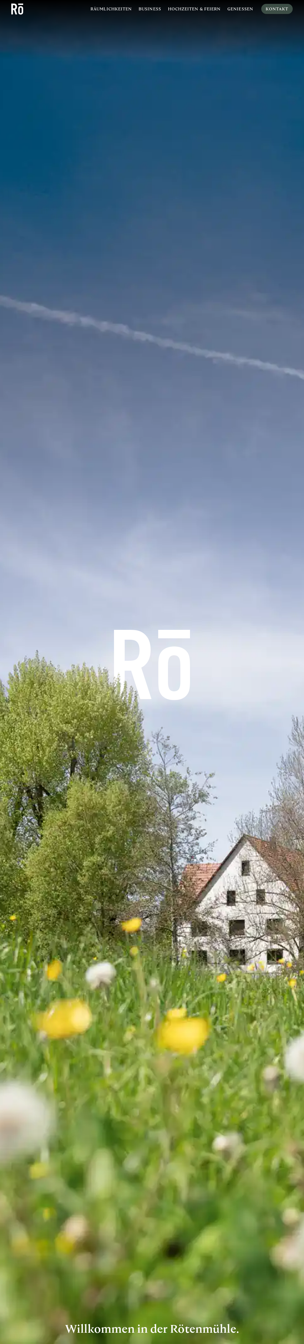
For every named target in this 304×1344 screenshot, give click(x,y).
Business (150, 9)
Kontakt (277, 9)
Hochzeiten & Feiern (194, 9)
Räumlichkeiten (111, 9)
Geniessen (240, 9)
